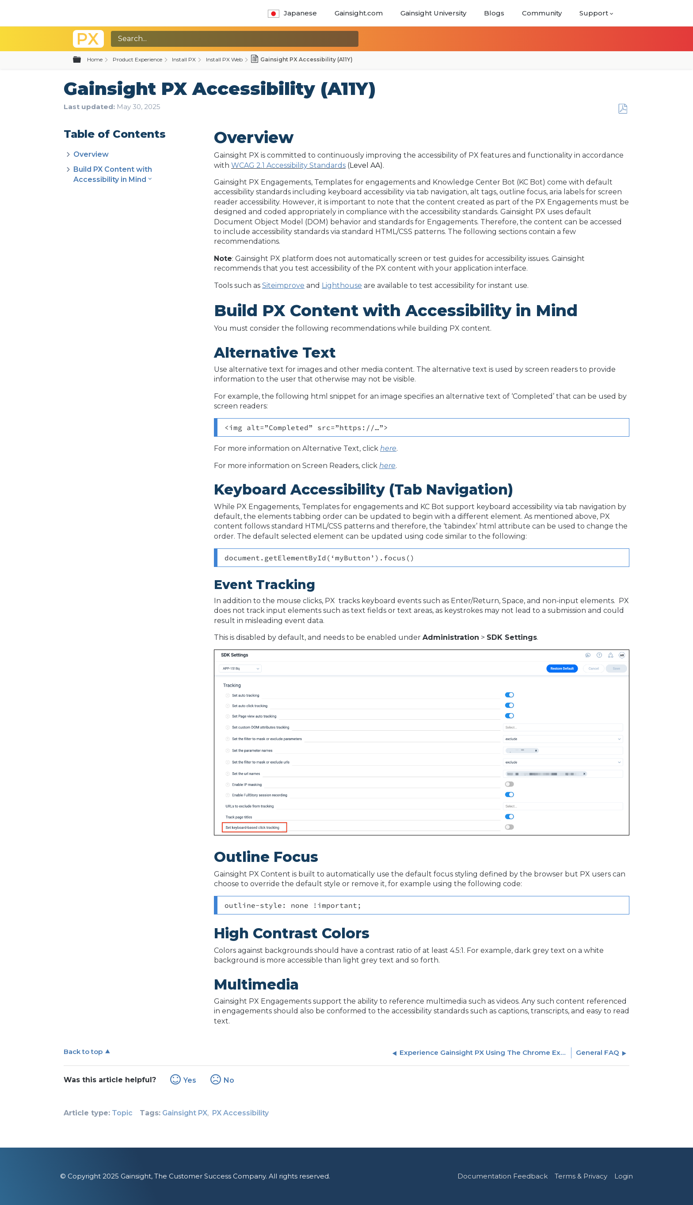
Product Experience (137, 59)
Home (95, 59)
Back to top (83, 1051)
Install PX (184, 59)
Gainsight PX (184, 1113)
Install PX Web (224, 59)
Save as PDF (622, 109)
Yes (189, 1080)
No (229, 1080)
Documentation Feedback (502, 1176)
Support (593, 13)
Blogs (494, 13)
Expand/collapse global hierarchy (82, 60)
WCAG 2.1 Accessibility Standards (288, 165)
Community (542, 13)
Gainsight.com (359, 13)
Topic (122, 1113)
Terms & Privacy (581, 1176)
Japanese (292, 13)
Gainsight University (433, 13)
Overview (91, 154)
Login (623, 1176)
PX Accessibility (240, 1113)
